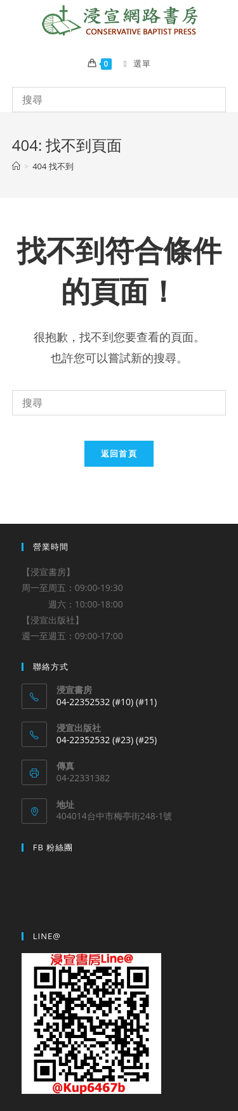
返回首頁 (119, 453)
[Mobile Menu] (132, 63)
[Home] (16, 166)
